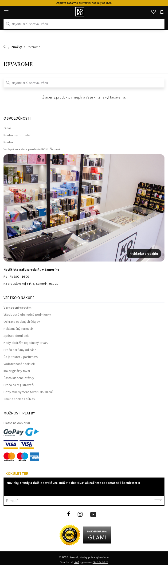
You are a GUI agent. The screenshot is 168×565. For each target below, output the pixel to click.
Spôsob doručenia (16, 336)
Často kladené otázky (19, 378)
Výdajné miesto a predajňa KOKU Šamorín (33, 149)
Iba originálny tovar (17, 371)
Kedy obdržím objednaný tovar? (26, 343)
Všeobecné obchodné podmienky (27, 314)
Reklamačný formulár (18, 328)
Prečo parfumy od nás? (20, 350)
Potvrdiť (158, 500)
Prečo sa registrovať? (19, 385)
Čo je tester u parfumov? (21, 357)
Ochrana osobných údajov (22, 321)
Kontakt (9, 142)
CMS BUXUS (100, 562)
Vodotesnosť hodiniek (19, 364)
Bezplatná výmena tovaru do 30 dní (28, 392)
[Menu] (6, 12)
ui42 (76, 562)
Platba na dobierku (17, 423)
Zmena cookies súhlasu (20, 399)
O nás (8, 128)
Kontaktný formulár (17, 135)
